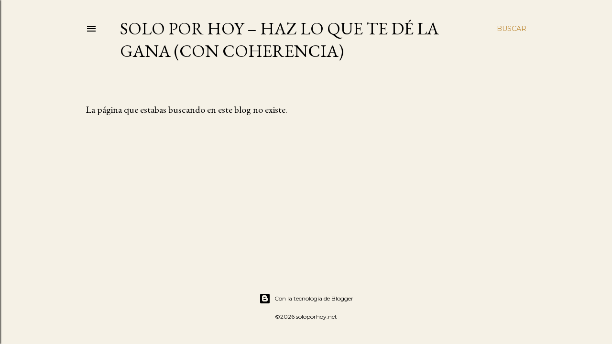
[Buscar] (511, 28)
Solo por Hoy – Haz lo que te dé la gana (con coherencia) (279, 39)
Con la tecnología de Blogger (306, 298)
